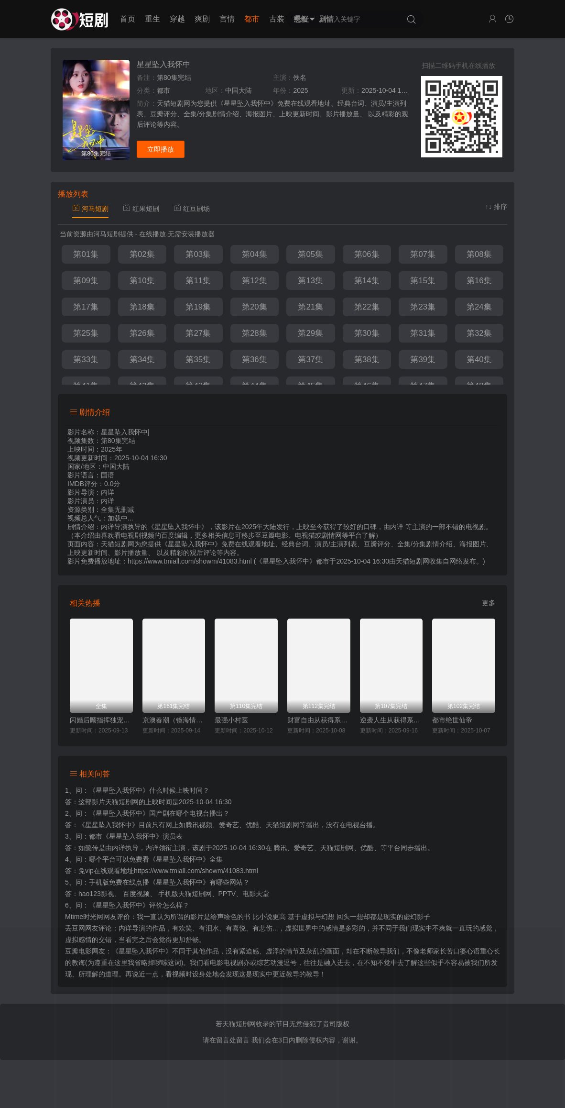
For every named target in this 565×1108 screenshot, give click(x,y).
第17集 (85, 306)
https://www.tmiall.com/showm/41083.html (196, 871)
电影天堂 (255, 893)
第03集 (198, 254)
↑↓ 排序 (496, 207)
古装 (276, 19)
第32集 (479, 333)
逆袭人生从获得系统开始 (391, 720)
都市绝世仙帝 (452, 720)
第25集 (85, 333)
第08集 (479, 254)
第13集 (310, 280)
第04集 (254, 254)
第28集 (254, 333)
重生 (152, 19)
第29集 (310, 333)
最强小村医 (231, 720)
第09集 (85, 280)
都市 (252, 19)
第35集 (198, 359)
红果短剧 (141, 208)
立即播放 (160, 149)
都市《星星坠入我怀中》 (126, 836)
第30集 (367, 333)
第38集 (367, 359)
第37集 (310, 359)
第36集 (254, 359)
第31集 (422, 333)
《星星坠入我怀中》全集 (186, 859)
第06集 (367, 254)
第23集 (422, 306)
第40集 (479, 359)
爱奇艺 (303, 848)
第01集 (85, 254)
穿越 (177, 19)
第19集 (198, 306)
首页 (127, 19)
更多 (488, 603)
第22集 (367, 306)
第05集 (310, 254)
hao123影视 (96, 893)
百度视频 (136, 893)
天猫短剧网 (412, 561)
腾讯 (280, 848)
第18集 (142, 306)
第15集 (422, 280)
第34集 (142, 359)
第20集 (254, 306)
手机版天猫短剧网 (185, 893)
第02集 (142, 254)
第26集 (142, 333)
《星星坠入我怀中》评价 (126, 905)
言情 (227, 19)
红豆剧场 (192, 208)
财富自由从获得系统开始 (318, 720)
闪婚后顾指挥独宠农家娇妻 (101, 720)
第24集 (479, 306)
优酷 (367, 848)
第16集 (479, 280)
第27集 (198, 333)
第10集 (142, 280)
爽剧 (202, 19)
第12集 (254, 280)
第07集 (422, 254)
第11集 (198, 280)
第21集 (310, 306)
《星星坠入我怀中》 (119, 790)
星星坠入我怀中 (163, 64)
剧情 (326, 19)
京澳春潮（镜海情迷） (174, 720)
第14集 (367, 280)
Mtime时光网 (84, 916)
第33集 (85, 359)
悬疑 (301, 19)
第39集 (422, 359)
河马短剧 (90, 208)
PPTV (227, 893)
